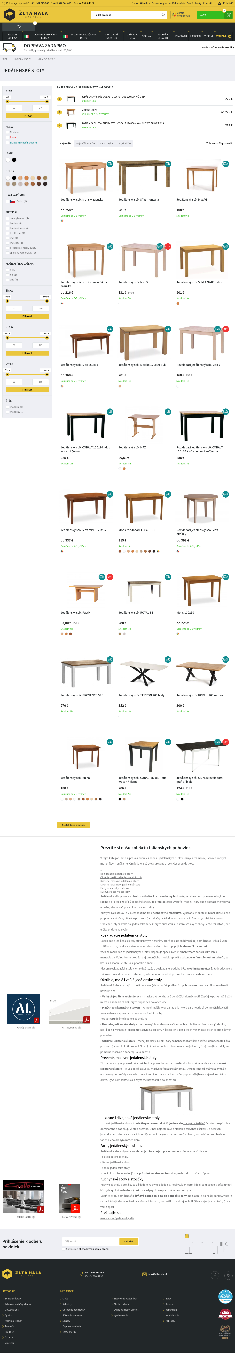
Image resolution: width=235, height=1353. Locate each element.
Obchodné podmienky (74, 1301)
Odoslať (128, 1232)
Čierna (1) (14, 151)
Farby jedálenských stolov (114, 879)
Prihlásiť (225, 3)
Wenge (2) (45, 175)
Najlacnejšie (107, 134)
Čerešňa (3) (39, 169)
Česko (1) (21, 192)
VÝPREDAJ (223, 27)
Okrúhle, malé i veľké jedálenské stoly (121, 868)
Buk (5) (20, 169)
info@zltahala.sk (157, 1265)
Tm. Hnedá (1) (39, 175)
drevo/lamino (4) (19, 209)
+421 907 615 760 (39, 3)
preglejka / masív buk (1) (23, 239)
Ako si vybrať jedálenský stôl (117, 1209)
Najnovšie (65, 134)
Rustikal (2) (33, 175)
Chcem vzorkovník (169, 15)
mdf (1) (14, 229)
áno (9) (14, 270)
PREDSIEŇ (195, 27)
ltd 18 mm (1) (17, 224)
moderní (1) (16, 398)
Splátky (66, 1312)
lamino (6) (16, 214)
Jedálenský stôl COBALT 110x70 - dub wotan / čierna (113, 90)
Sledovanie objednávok (125, 1289)
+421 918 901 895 (62, 3)
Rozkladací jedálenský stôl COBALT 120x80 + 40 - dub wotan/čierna (123, 116)
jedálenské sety (141, 915)
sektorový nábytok (111, 27)
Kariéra (169, 1295)
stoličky (127, 1176)
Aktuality (145, 3)
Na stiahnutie (172, 1306)
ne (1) (13, 261)
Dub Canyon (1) (14, 175)
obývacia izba (132, 27)
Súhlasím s (87, 1240)
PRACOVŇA (181, 27)
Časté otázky (194, 3)
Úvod (5, 50)
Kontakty (170, 1312)
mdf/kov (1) (16, 234)
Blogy (168, 1289)
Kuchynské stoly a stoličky (115, 883)
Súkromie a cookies (72, 1306)
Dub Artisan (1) (45, 169)
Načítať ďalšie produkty (73, 816)
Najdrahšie (125, 134)
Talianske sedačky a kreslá (40, 27)
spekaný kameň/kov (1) (23, 244)
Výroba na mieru (122, 1306)
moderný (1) (17, 403)
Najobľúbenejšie (85, 134)
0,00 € (216, 15)
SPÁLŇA (146, 27)
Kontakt (207, 3)
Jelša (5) (26, 169)
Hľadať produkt (91, 15)
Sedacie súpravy (12, 27)
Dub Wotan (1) (26, 175)
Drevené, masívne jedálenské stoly (119, 872)
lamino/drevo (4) (19, 219)
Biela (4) (8, 169)
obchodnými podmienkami (94, 1240)
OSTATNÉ (208, 27)
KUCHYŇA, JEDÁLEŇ (163, 27)
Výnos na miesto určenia (126, 1301)
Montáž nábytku (122, 1295)
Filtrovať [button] (27, 107)
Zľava (11, 128)
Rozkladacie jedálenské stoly (116, 865)
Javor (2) (33, 169)
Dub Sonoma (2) (8, 175)
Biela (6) (8, 151)
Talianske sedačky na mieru (79, 27)
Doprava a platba (161, 3)
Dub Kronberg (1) (20, 175)
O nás (135, 3)
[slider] (7, 92)
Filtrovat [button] (27, 307)
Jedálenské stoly (46, 50)
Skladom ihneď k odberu (21, 133)
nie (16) (14, 266)
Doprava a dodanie (72, 1317)
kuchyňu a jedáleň (194, 1114)
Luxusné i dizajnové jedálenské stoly (120, 875)
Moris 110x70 (95, 103)
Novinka (12, 123)
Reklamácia (178, 3)
